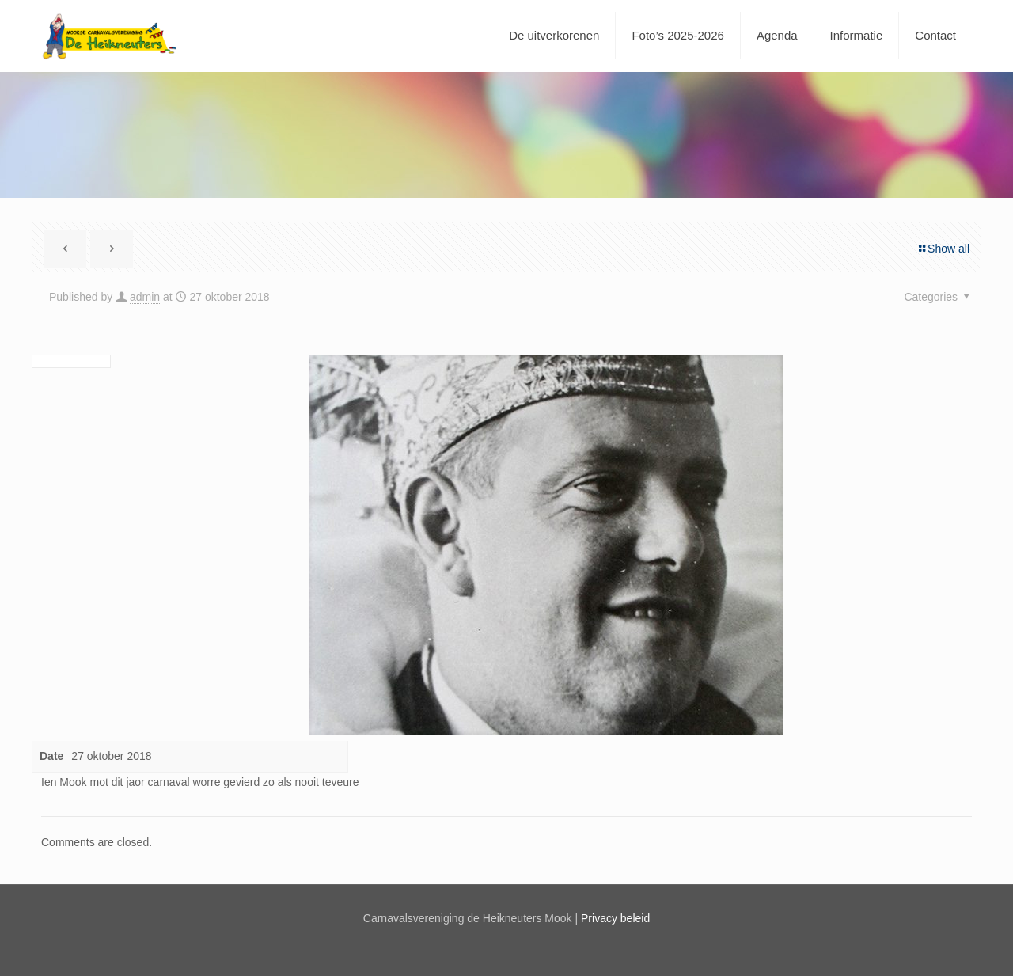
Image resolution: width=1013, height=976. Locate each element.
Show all (942, 248)
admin (145, 297)
